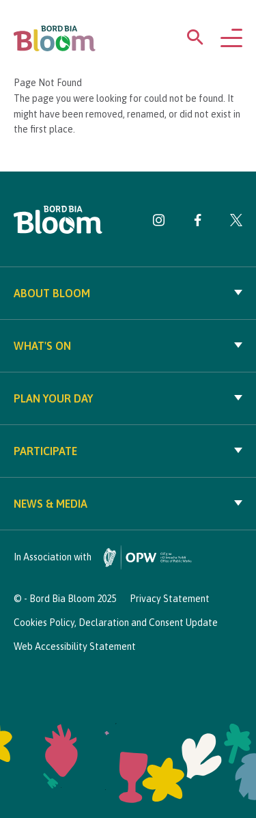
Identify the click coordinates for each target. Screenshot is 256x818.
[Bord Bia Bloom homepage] (55, 39)
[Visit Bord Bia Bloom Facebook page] (197, 222)
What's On (128, 346)
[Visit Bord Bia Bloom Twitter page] (236, 222)
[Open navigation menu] (231, 39)
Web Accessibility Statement (75, 646)
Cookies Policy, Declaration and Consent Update (116, 622)
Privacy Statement (170, 598)
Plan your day (128, 398)
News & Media (128, 503)
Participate (128, 451)
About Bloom (128, 293)
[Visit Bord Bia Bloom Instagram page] (159, 222)
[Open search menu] (195, 40)
